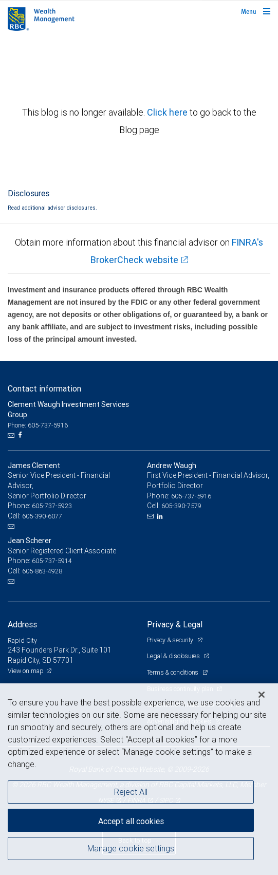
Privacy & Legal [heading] (174, 624)
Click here (168, 112)
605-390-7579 (181, 505)
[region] (139, 779)
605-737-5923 (52, 505)
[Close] (261, 694)
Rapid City (22, 640)
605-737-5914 (52, 560)
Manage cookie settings (130, 848)
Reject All (130, 792)
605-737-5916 (191, 496)
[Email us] (12, 435)
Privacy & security (171, 640)
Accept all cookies (131, 821)
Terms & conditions (173, 672)
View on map (26, 670)
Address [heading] (22, 624)
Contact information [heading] (44, 388)
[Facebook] (21, 435)
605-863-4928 (42, 571)
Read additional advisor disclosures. (52, 207)
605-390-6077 (42, 516)
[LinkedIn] (161, 516)
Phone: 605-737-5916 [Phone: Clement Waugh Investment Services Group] (38, 425)
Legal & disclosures (174, 655)
